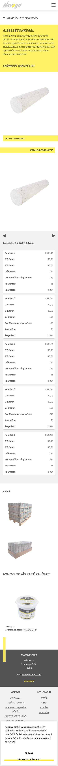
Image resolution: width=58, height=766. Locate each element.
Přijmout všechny (29, 759)
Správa (29, 753)
